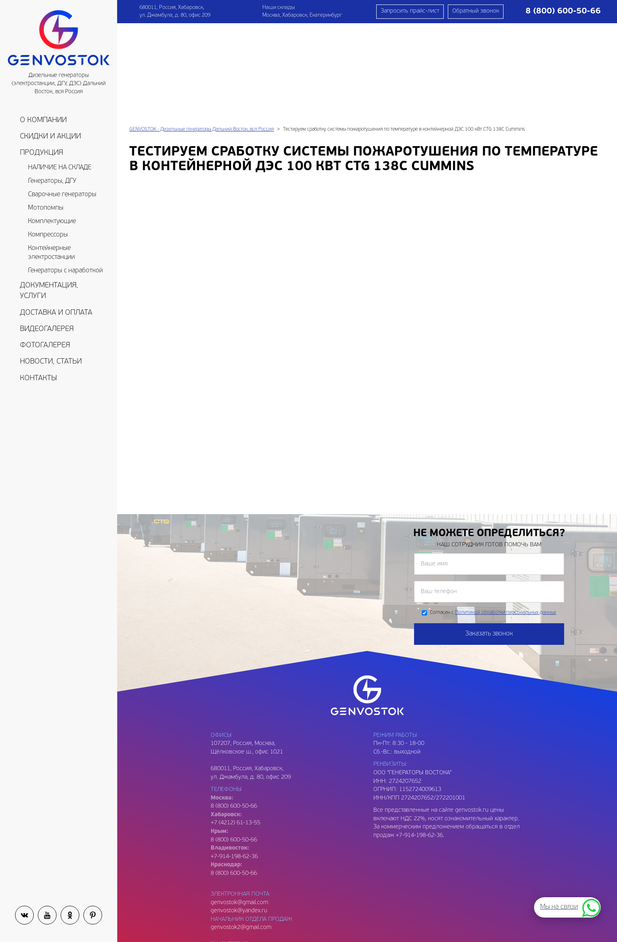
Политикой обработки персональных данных (505, 517)
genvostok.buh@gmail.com (245, 858)
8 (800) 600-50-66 (234, 745)
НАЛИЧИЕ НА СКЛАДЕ (60, 167)
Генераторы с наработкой (65, 270)
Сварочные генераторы (62, 194)
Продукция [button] (41, 153)
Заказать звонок (489, 539)
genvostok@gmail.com (239, 808)
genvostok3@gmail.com (241, 883)
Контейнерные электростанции (51, 253)
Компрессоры (48, 235)
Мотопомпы (45, 208)
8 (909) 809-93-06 (234, 891)
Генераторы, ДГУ (52, 181)
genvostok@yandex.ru (239, 816)
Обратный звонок (475, 11)
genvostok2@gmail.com (241, 833)
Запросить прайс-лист (410, 11)
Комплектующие (52, 221)
